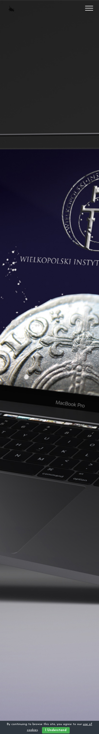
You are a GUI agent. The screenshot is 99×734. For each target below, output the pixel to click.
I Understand (56, 730)
